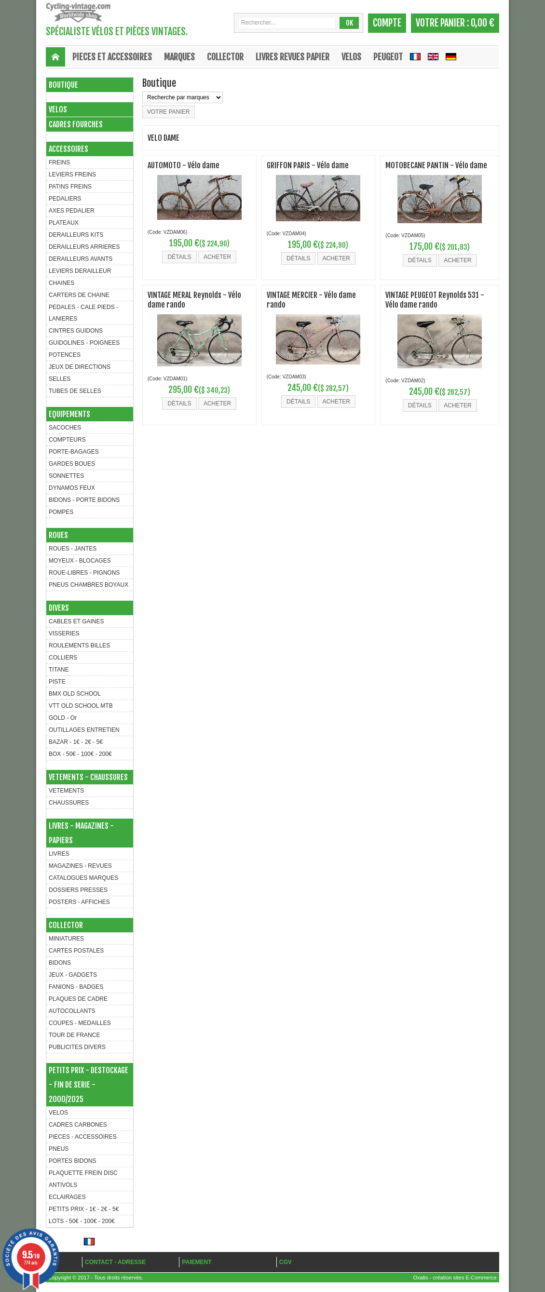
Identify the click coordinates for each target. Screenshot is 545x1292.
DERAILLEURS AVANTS (80, 259)
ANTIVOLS (63, 1185)
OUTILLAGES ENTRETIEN (84, 730)
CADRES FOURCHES (76, 124)
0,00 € (482, 23)
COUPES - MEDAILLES (80, 1023)
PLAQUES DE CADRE (78, 999)
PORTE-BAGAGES (74, 451)
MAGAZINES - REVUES (80, 865)
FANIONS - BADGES (76, 986)
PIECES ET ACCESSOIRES (112, 57)
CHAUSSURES (69, 802)
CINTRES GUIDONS (76, 330)
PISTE (57, 681)
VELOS (351, 57)
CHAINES (61, 283)
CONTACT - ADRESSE (115, 1262)
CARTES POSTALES (76, 950)
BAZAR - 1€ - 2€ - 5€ (76, 742)
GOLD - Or (63, 717)
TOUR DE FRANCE (74, 1035)
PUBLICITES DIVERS (77, 1047)
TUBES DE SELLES (75, 391)
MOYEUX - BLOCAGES (80, 560)
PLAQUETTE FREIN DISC (83, 1173)
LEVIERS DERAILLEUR (80, 271)
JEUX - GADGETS (73, 974)
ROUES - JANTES (72, 548)
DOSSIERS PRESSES (78, 890)
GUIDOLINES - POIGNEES (84, 342)
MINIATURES (66, 938)
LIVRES (59, 853)
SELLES (59, 379)
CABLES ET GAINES (76, 621)
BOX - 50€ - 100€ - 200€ (80, 754)
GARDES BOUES (72, 463)
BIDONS (60, 962)
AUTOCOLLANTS (72, 1011)
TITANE (59, 669)
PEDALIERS (65, 198)
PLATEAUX (64, 222)
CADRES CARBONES (78, 1124)
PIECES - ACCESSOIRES (83, 1136)
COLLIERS (63, 657)
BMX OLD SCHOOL (75, 693)
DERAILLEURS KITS (76, 234)
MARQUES (179, 57)
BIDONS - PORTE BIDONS (84, 500)
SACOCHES (65, 427)
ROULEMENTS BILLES (79, 645)
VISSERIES (64, 633)
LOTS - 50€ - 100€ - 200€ (82, 1221)
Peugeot (388, 57)
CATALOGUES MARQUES (83, 878)
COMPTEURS (67, 439)
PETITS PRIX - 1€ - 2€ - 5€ (84, 1209)
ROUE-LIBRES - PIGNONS (84, 572)
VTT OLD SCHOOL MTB (81, 705)
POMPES (61, 512)
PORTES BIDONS (72, 1160)
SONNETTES (66, 475)
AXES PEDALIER (72, 210)
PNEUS (58, 1148)
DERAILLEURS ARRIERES (84, 246)
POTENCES (65, 354)
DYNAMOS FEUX (72, 487)
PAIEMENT (196, 1262)
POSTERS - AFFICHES (79, 902)
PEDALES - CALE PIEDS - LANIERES (83, 313)
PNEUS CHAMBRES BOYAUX (88, 584)
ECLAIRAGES (67, 1197)
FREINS (59, 162)
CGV (285, 1262)
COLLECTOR (225, 57)
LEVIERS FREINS (72, 174)
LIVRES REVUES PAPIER (292, 57)
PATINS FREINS (70, 186)
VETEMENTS (66, 790)
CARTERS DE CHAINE (79, 295)
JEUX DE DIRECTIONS (79, 366)
